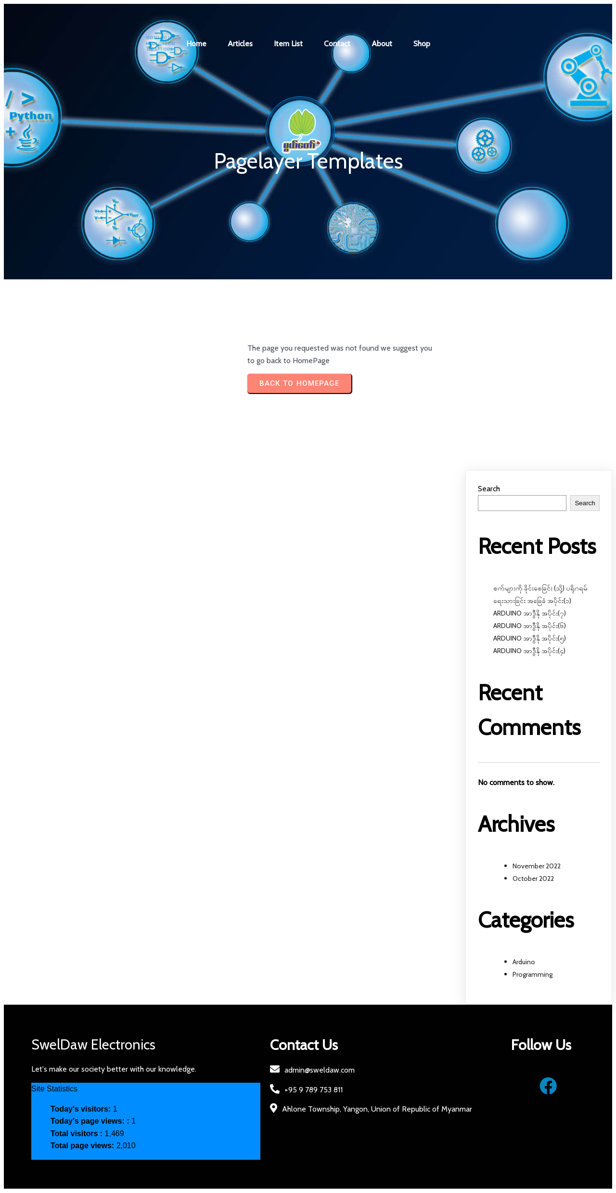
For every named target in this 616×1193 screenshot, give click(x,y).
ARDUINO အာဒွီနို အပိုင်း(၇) (529, 613)
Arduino (524, 961)
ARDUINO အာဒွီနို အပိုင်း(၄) (529, 651)
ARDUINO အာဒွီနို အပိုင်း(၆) (529, 626)
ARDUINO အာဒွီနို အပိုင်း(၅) (529, 638)
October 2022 (533, 878)
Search (489, 489)
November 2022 (537, 866)
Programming (532, 974)
